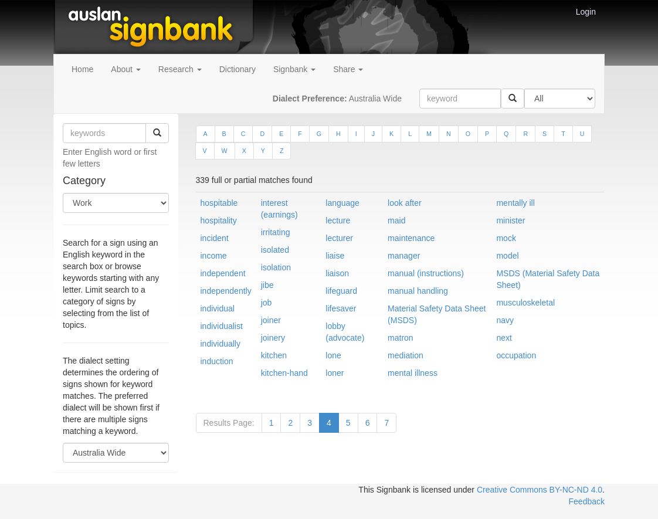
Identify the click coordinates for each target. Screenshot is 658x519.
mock (505, 238)
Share (348, 69)
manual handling (418, 291)
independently (226, 291)
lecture (337, 220)
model (507, 255)
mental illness (412, 373)
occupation (516, 355)
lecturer (339, 238)
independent (223, 273)
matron (400, 337)
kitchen (274, 355)
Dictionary (237, 69)
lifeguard (341, 291)
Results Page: (229, 423)
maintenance (411, 238)
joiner (271, 320)
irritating (275, 232)
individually (220, 343)
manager (404, 255)
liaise (334, 255)
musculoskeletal (525, 302)
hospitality (219, 220)
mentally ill (515, 203)
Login (586, 11)
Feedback (587, 501)
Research (180, 69)
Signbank (294, 69)
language (342, 203)
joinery (273, 337)
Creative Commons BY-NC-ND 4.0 (539, 489)
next (503, 337)
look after (405, 203)
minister (510, 220)
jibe (267, 285)
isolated (275, 250)
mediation (405, 355)
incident (215, 238)
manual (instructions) (426, 273)
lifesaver (340, 308)
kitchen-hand (284, 373)
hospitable (219, 203)
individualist (222, 326)
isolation (276, 267)
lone (333, 355)
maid (396, 220)
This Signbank (384, 489)
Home (82, 69)
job (266, 302)
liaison (337, 273)
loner (334, 373)
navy (505, 320)
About (125, 69)
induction (217, 361)
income (214, 255)
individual (218, 308)
